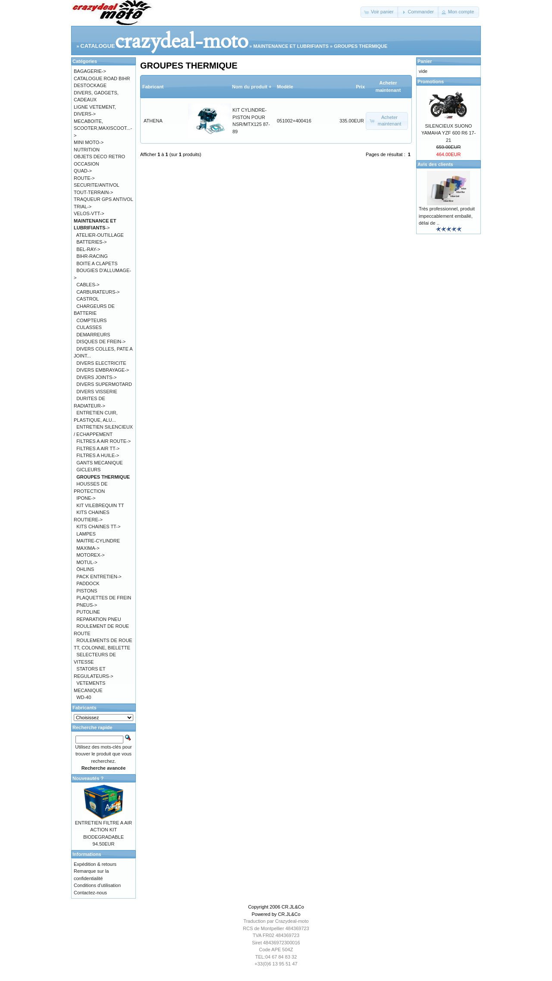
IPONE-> (85, 498)
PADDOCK (88, 583)
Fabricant (153, 86)
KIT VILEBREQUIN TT (100, 505)
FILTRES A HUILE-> (97, 455)
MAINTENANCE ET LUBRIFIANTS (291, 46)
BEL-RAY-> (88, 249)
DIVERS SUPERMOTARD (104, 384)
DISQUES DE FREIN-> (100, 341)
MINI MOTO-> (89, 142)
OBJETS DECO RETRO (99, 156)
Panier (424, 61)
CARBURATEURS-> (97, 292)
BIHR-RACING (92, 256)
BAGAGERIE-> (90, 71)
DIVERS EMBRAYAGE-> (102, 370)
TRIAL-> (82, 206)
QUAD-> (83, 170)
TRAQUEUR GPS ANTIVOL (103, 199)
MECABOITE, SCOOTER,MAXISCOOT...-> (103, 128)
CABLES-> (88, 284)
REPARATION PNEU (98, 619)
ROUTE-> (84, 178)
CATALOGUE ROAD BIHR (102, 78)
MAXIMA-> (87, 548)
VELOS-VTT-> (89, 213)
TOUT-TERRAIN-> (93, 192)
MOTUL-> (86, 562)
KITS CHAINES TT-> (98, 526)
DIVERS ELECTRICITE (101, 363)
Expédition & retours (95, 864)
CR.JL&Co (293, 906)
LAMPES (86, 533)
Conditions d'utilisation (97, 885)
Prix (360, 86)
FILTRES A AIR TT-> (97, 448)
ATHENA (153, 120)
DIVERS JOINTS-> (96, 377)
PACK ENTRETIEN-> (99, 576)
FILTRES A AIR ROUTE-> (103, 441)
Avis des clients (435, 164)
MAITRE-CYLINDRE (98, 540)
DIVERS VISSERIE (96, 391)
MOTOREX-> (90, 555)
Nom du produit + (251, 86)
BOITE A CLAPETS (96, 263)
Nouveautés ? (88, 778)
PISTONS (86, 590)
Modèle (285, 86)
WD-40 (83, 697)
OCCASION (86, 163)
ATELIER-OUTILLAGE (100, 235)
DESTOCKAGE (90, 85)
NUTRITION (87, 149)
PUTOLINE (88, 611)
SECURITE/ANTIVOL (96, 185)
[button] (380, 12)
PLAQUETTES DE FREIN (103, 597)
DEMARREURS (93, 334)
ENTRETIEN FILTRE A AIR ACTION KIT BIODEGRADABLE (103, 830)
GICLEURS (88, 469)
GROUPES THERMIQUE (360, 46)
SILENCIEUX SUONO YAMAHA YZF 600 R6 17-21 (448, 133)
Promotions (430, 81)
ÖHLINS (85, 569)
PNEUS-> (86, 605)
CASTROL (87, 298)
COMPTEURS (91, 320)
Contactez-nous (90, 892)
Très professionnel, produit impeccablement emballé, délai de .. (447, 216)
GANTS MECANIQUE (99, 462)
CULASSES (89, 327)
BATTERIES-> (91, 241)
